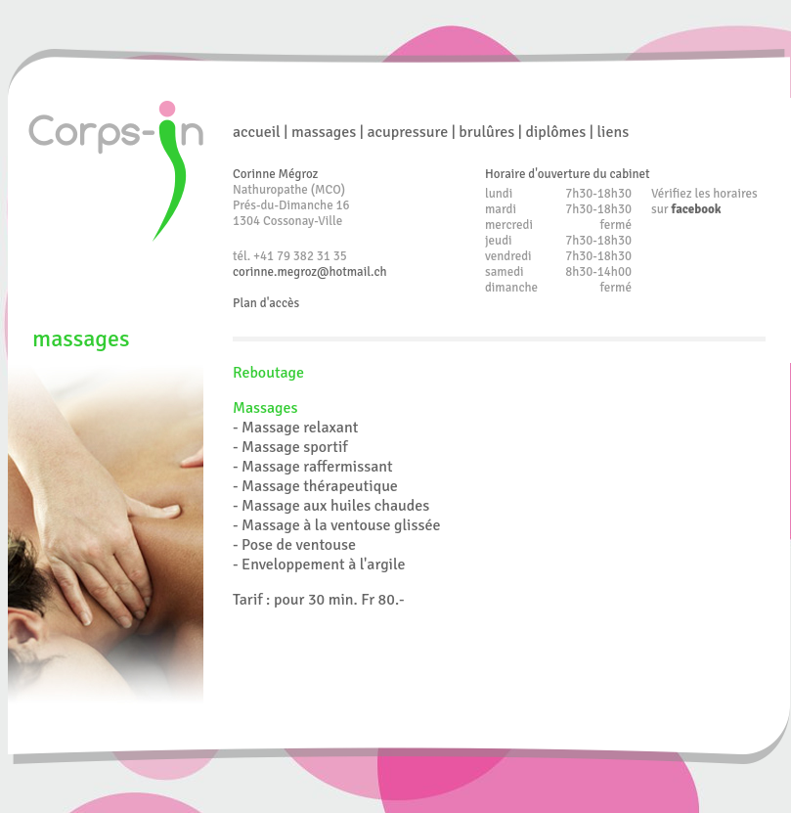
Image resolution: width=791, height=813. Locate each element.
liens (612, 132)
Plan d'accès (266, 303)
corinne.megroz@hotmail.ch (310, 272)
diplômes (555, 132)
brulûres (486, 132)
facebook (696, 209)
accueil (257, 132)
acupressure (407, 132)
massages (323, 132)
